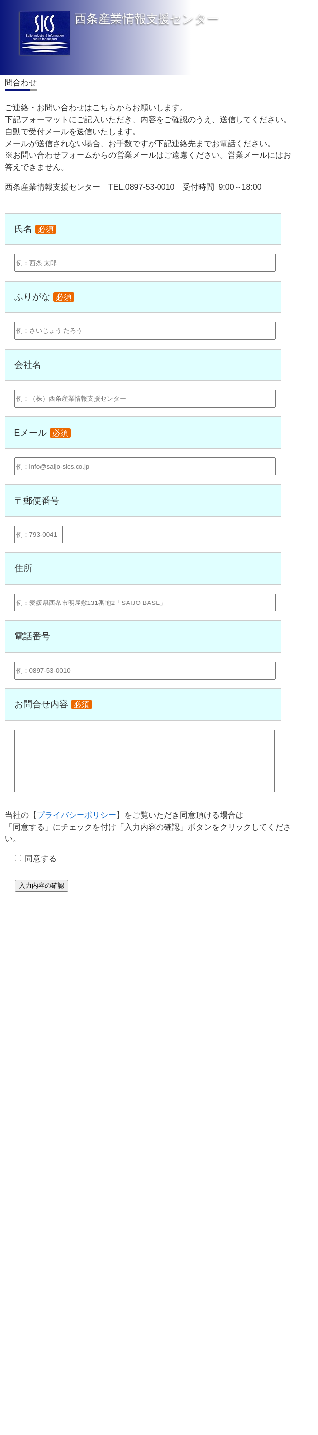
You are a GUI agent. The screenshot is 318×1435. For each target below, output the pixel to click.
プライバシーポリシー (76, 815)
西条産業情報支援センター (147, 18)
